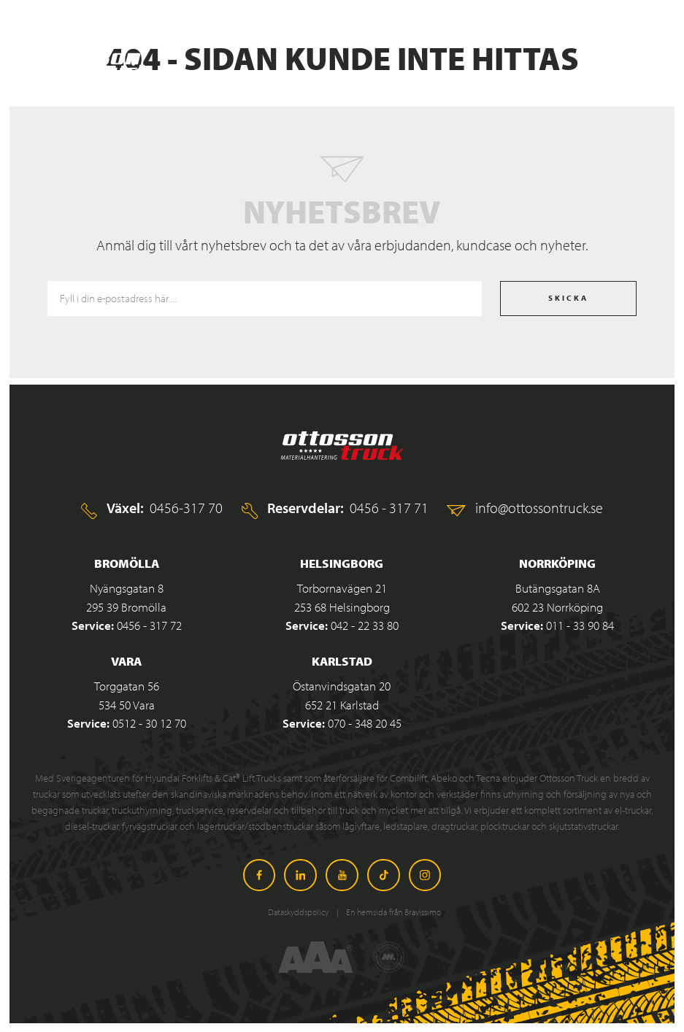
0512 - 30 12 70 (149, 723)
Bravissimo (422, 911)
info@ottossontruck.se (539, 507)
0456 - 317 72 (149, 625)
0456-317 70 (186, 507)
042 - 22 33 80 (365, 625)
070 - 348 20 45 (364, 723)
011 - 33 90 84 (580, 625)
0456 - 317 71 (389, 507)
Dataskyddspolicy (299, 911)
